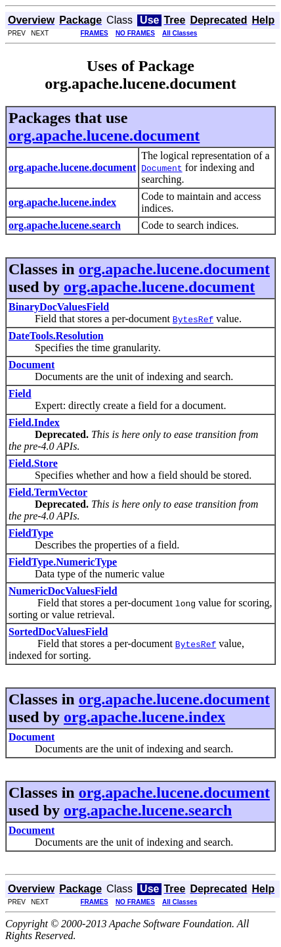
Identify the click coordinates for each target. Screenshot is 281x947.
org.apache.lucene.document (104, 135)
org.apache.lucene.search (148, 810)
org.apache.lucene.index (144, 716)
